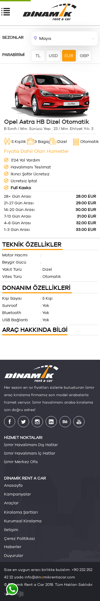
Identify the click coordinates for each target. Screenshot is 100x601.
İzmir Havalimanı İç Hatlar (29, 453)
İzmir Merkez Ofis (21, 461)
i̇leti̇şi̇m (11, 529)
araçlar (11, 503)
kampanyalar (17, 494)
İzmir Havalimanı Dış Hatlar (31, 444)
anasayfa (13, 485)
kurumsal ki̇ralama (23, 521)
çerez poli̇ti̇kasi (19, 538)
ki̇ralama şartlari (21, 512)
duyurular (13, 555)
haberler (12, 546)
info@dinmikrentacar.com (50, 577)
